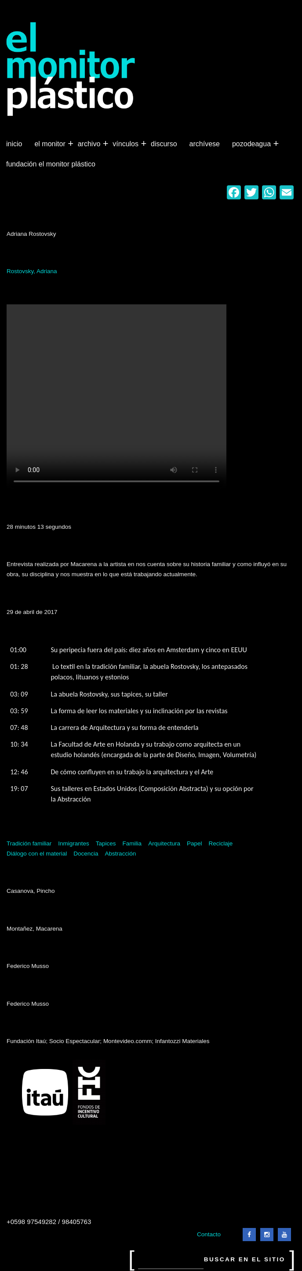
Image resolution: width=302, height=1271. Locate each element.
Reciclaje (220, 843)
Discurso (164, 144)
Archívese (204, 144)
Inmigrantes (73, 843)
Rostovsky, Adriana (32, 271)
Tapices (106, 843)
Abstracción (120, 853)
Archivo (90, 144)
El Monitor (50, 144)
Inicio (14, 144)
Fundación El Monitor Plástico (50, 164)
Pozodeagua (252, 144)
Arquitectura (164, 843)
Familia (132, 843)
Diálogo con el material (37, 853)
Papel (194, 843)
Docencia (85, 853)
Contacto (209, 1234)
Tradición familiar (29, 843)
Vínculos (126, 144)
